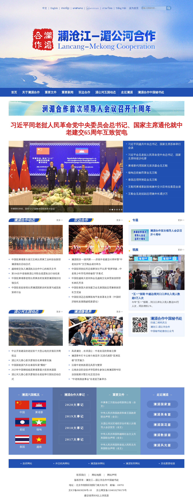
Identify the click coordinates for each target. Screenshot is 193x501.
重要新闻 (67, 92)
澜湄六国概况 (30, 394)
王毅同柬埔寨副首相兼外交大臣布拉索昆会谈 (154, 186)
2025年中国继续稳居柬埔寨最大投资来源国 (34, 369)
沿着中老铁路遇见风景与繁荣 (87, 365)
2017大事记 (74, 439)
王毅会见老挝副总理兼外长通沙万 (148, 193)
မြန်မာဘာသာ (92, 8)
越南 (39, 441)
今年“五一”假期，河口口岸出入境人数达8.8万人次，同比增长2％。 (156, 299)
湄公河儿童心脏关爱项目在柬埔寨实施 (31, 360)
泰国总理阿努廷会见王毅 (142, 179)
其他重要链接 (168, 463)
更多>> (59, 220)
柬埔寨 (39, 407)
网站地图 (97, 475)
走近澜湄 (127, 92)
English (54, 8)
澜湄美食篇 (162, 414)
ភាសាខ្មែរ (65, 8)
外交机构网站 (62, 463)
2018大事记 (74, 428)
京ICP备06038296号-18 (80, 490)
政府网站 (27, 463)
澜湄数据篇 (162, 435)
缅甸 (39, 424)
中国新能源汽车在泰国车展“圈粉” (29, 365)
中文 (44, 8)
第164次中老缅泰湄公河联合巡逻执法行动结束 (36, 273)
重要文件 (51, 92)
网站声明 (112, 475)
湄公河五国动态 (105, 92)
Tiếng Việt (121, 8)
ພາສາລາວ (78, 8)
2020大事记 (74, 404)
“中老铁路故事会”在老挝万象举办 (89, 379)
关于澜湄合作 (31, 92)
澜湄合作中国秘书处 (151, 92)
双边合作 (84, 92)
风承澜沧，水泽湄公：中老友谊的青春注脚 (94, 351)
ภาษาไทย (107, 8)
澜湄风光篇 (162, 445)
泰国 (22, 441)
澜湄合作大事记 (74, 394)
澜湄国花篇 (162, 424)
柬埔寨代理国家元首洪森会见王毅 (148, 165)
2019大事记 (74, 416)
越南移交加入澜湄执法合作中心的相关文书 (34, 269)
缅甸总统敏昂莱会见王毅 (142, 172)
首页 (14, 92)
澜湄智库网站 (133, 463)
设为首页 (134, 8)
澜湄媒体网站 (98, 463)
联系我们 (81, 475)
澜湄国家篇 (162, 404)
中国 (22, 407)
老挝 (22, 424)
